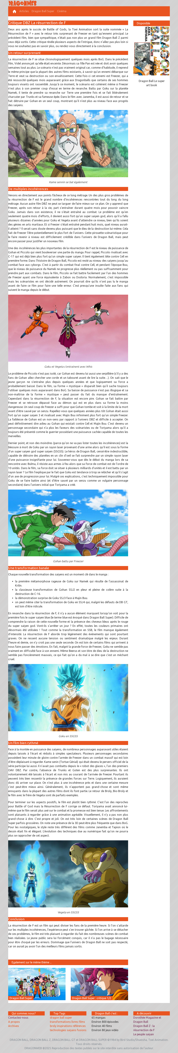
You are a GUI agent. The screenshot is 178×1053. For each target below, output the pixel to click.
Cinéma (61, 11)
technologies (58, 1030)
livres (74, 1021)
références (79, 1025)
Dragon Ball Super (43, 11)
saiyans (71, 1030)
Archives (13, 1025)
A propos (14, 1021)
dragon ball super (61, 1017)
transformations (60, 1021)
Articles (24, 11)
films (82, 1021)
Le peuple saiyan (143, 1034)
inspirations (64, 1025)
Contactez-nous (18, 1017)
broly (53, 1025)
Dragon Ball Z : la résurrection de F (144, 1028)
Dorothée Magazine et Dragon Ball (147, 1019)
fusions (81, 1030)
